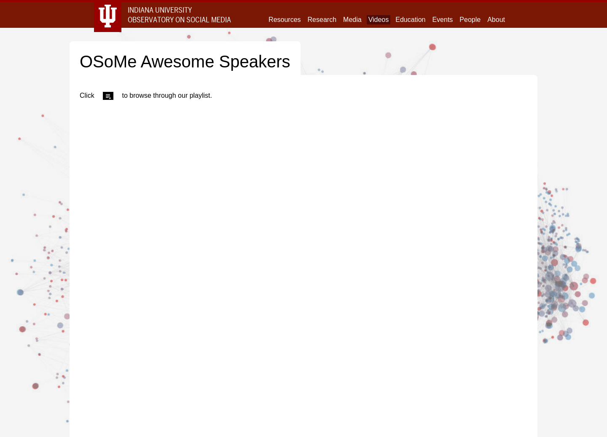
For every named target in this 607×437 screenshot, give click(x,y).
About (496, 19)
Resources (285, 19)
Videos (378, 19)
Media (352, 19)
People (470, 19)
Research (322, 19)
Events (442, 19)
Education (410, 19)
